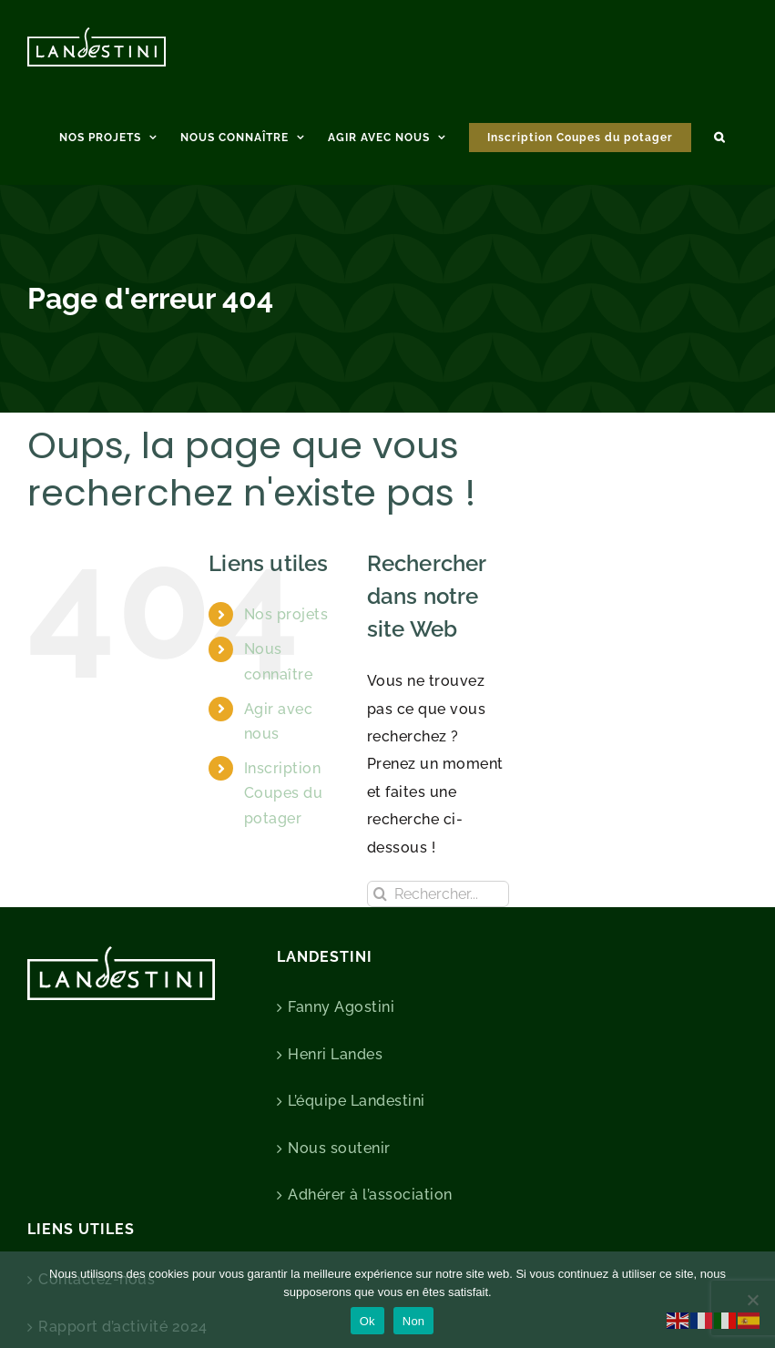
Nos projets (286, 614)
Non (414, 1321)
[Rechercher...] (438, 894)
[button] (719, 135)
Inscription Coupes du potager (283, 793)
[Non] (752, 1300)
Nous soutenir (339, 1148)
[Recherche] (380, 894)
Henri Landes (335, 1054)
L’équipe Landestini (356, 1100)
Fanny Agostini (341, 1007)
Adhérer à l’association (370, 1194)
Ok (367, 1321)
